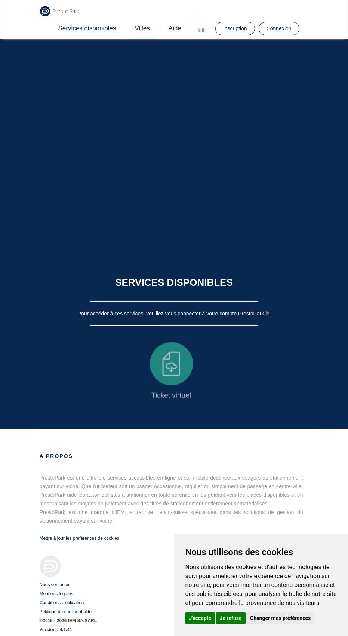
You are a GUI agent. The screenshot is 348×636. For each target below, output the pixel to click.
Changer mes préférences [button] (280, 618)
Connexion (279, 28)
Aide (175, 28)
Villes (142, 28)
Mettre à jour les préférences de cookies (79, 538)
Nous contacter (55, 584)
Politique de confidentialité (66, 611)
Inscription (235, 28)
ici (267, 314)
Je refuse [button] (231, 618)
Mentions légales (56, 593)
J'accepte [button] (200, 618)
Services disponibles (87, 28)
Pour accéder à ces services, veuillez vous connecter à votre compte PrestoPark (172, 314)
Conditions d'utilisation (62, 602)
